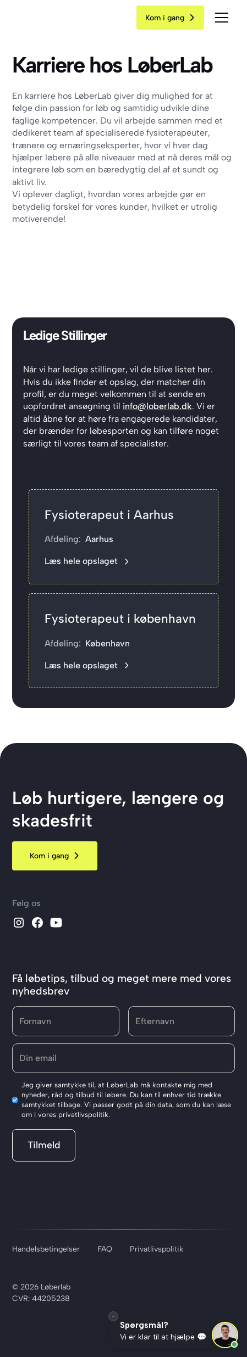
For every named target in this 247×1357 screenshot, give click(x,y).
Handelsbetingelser (46, 1249)
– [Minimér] (114, 1316)
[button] (221, 17)
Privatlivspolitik (156, 1249)
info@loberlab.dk (157, 406)
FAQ (104, 1249)
